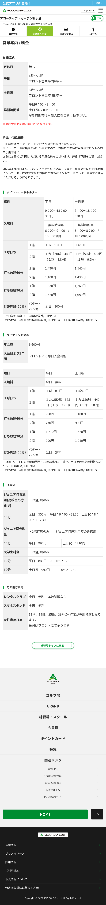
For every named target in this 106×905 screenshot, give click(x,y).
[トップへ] (97, 814)
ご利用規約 (12, 870)
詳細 (98, 3)
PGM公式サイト (70, 796)
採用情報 (10, 862)
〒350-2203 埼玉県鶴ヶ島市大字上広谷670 (53, 24)
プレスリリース (15, 853)
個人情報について (16, 879)
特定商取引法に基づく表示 (22, 888)
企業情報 (10, 845)
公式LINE (73, 769)
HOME (45, 814)
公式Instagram (71, 776)
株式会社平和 (71, 789)
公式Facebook (71, 783)
